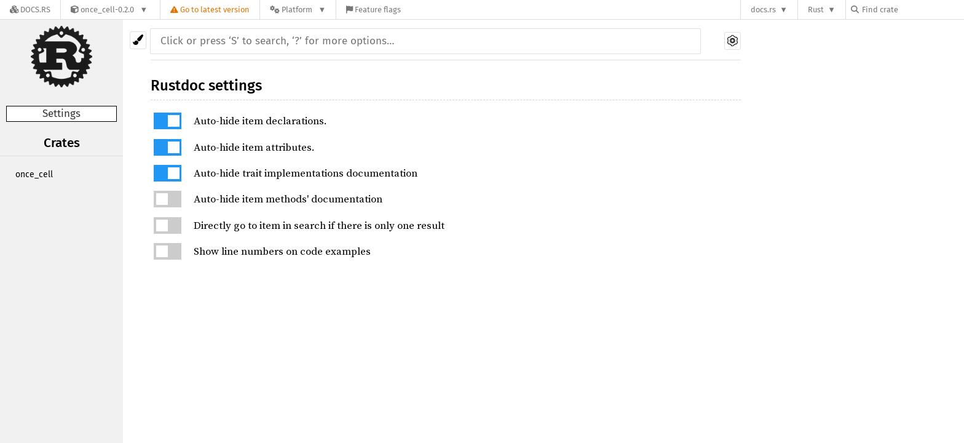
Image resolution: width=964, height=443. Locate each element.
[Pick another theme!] (138, 40)
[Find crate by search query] (912, 9)
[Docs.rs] (30, 9)
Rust (816, 9)
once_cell (34, 174)
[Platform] (298, 9)
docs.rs (763, 9)
